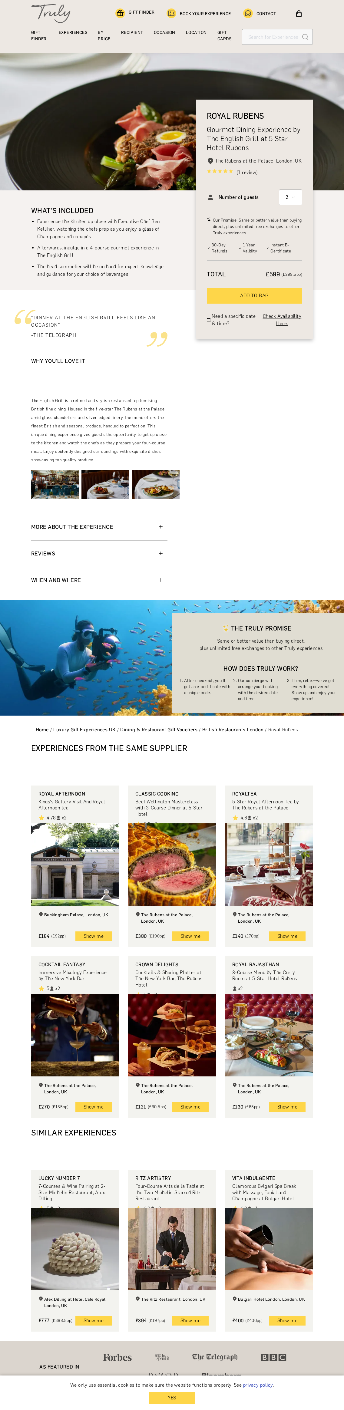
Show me (94, 936)
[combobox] (290, 197)
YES (172, 1398)
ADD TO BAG (254, 295)
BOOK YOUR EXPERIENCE (199, 13)
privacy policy (258, 1385)
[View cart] (299, 13)
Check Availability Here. (282, 319)
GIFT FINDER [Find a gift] (134, 13)
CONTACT (259, 13)
